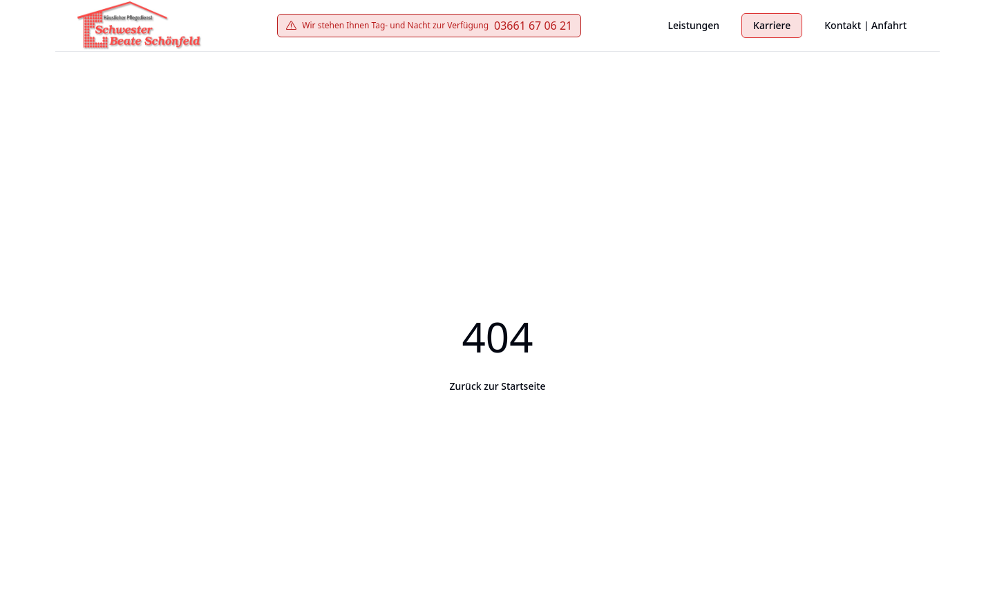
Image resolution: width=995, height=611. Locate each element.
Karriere (771, 25)
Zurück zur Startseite (497, 386)
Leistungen (694, 25)
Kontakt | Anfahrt (865, 25)
